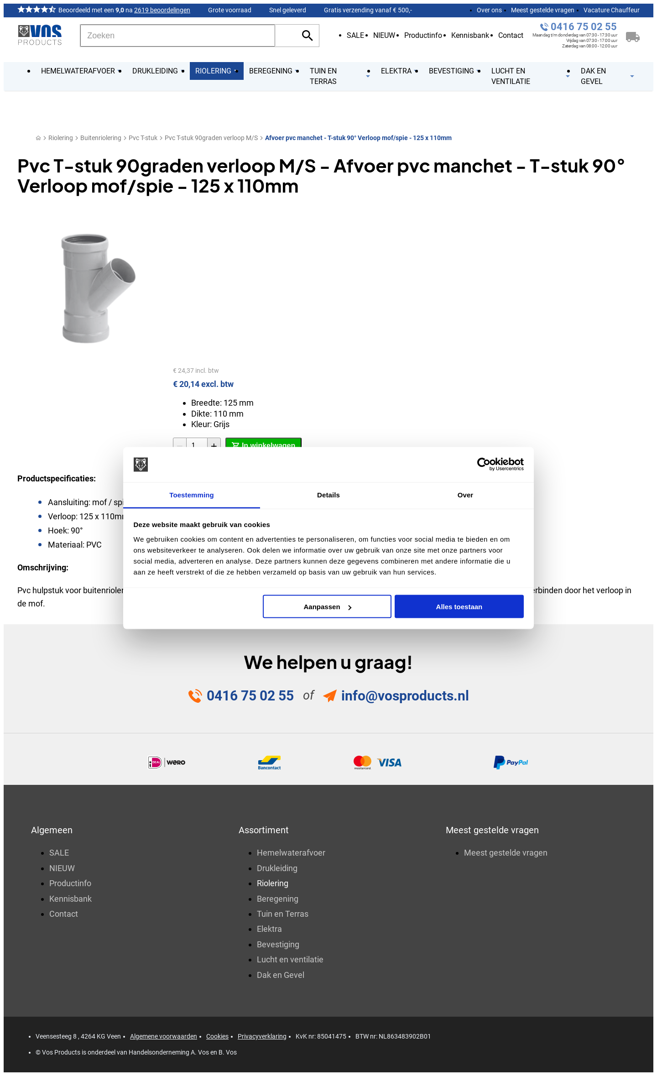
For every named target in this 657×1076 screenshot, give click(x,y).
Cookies (217, 1036)
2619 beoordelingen (162, 10)
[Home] (38, 138)
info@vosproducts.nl (405, 696)
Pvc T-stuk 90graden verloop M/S (211, 137)
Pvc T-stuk (143, 137)
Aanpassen (327, 607)
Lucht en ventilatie (290, 959)
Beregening (277, 899)
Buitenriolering (100, 137)
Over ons (489, 10)
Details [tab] (328, 494)
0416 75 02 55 (584, 26)
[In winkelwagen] (263, 446)
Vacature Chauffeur (612, 10)
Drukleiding (277, 868)
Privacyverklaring (262, 1036)
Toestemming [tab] (191, 494)
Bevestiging (278, 944)
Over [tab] (466, 494)
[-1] (180, 446)
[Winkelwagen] (633, 36)
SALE (355, 35)
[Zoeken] (177, 36)
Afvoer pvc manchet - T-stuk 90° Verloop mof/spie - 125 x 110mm (358, 137)
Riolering (60, 137)
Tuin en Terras (282, 914)
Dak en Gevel (280, 975)
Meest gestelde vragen (542, 10)
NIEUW (384, 35)
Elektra (269, 929)
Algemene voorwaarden (163, 1036)
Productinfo (423, 35)
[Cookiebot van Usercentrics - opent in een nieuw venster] (484, 464)
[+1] (214, 446)
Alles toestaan (459, 607)
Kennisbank (470, 35)
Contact (510, 35)
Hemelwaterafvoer (291, 852)
